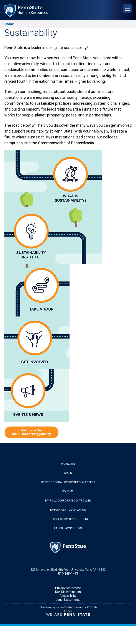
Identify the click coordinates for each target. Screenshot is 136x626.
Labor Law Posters (68, 528)
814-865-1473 (68, 573)
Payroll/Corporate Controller (68, 500)
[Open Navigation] (127, 8)
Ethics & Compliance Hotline (68, 519)
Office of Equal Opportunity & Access (68, 482)
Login (68, 611)
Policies (68, 491)
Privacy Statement (68, 588)
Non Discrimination (68, 592)
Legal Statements (68, 599)
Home (9, 24)
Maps (68, 473)
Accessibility (68, 595)
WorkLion (68, 463)
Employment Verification (68, 509)
